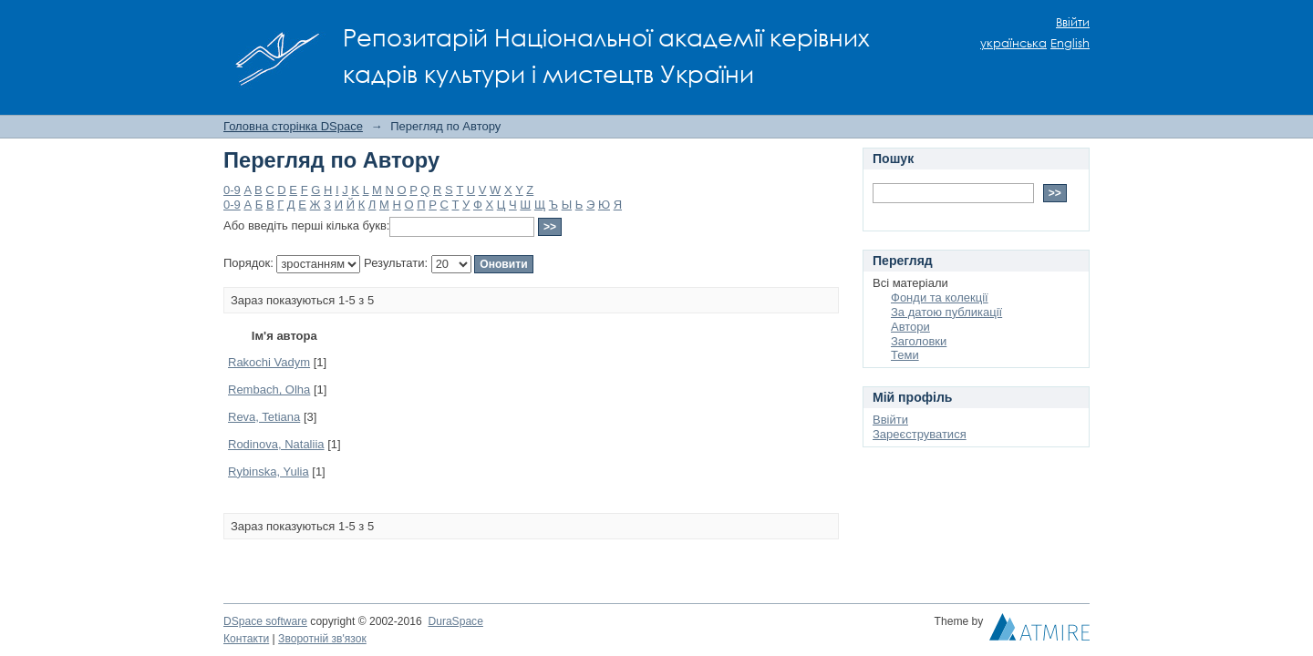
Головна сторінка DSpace (293, 126)
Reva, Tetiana (264, 417)
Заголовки (918, 341)
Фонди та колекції (939, 297)
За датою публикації (946, 312)
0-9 (232, 190)
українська (1013, 43)
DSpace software (265, 621)
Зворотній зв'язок (322, 638)
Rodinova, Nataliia (276, 444)
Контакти (246, 638)
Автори (910, 326)
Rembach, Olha (269, 389)
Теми (905, 355)
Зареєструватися (920, 434)
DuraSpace (455, 621)
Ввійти (1073, 22)
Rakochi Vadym (269, 362)
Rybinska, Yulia (268, 471)
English (1070, 43)
